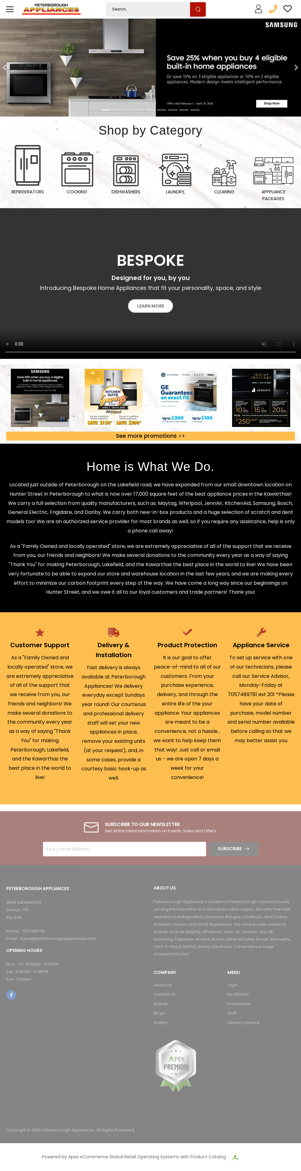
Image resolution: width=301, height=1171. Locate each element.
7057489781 (33, 931)
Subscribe (230, 849)
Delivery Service (243, 1023)
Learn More (150, 306)
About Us (163, 985)
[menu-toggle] (10, 9)
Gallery (161, 1023)
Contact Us (165, 994)
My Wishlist (238, 994)
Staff (231, 1013)
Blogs (159, 1013)
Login (232, 985)
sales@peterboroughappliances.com (58, 938)
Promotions (239, 1004)
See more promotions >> (150, 436)
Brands (161, 1004)
